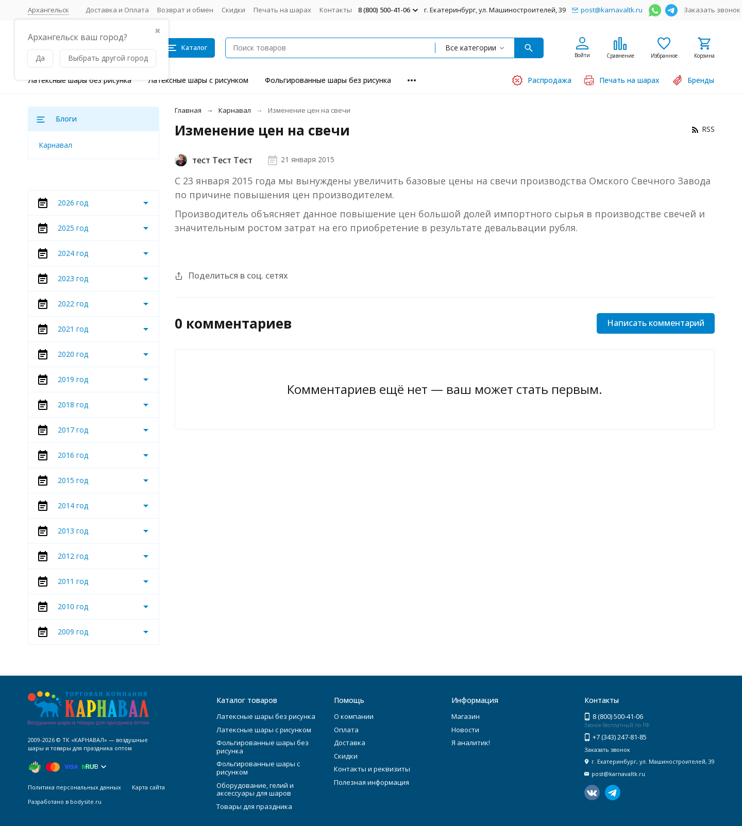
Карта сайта (148, 787)
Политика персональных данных (74, 787)
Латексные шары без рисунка (79, 80)
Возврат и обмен (185, 9)
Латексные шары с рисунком (198, 80)
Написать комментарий (655, 323)
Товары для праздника (254, 806)
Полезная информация (371, 782)
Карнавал (234, 110)
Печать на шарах (282, 9)
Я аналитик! (470, 742)
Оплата (346, 729)
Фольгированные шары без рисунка (328, 80)
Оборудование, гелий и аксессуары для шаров (255, 789)
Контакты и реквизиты (372, 768)
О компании (354, 716)
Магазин (465, 716)
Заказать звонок (712, 9)
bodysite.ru (86, 801)
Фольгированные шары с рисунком (258, 768)
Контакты (335, 9)
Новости (465, 729)
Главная (188, 110)
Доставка (349, 742)
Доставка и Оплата (117, 9)
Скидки (233, 9)
